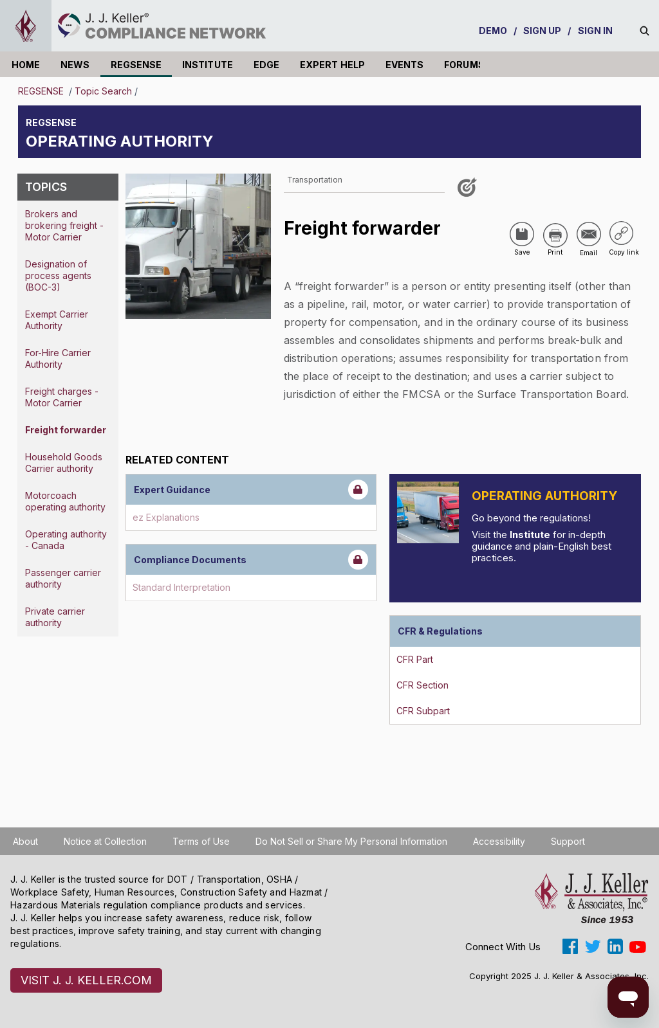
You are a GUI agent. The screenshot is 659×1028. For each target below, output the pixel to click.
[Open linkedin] (615, 946)
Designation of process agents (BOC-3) (58, 275)
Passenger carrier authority (63, 578)
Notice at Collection (105, 841)
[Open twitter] (592, 946)
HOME (26, 64)
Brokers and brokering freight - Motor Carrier (64, 225)
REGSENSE (136, 64)
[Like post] (469, 192)
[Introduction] (428, 512)
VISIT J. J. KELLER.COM (86, 980)
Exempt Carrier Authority (56, 320)
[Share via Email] (589, 234)
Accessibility (499, 841)
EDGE (266, 64)
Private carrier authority (55, 617)
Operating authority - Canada (66, 539)
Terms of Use (201, 841)
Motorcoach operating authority (65, 501)
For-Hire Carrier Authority (58, 358)
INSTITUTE (207, 64)
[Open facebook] (570, 946)
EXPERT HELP (332, 64)
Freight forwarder (65, 429)
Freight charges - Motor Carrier (61, 397)
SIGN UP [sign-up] (542, 30)
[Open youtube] (637, 946)
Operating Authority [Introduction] (544, 496)
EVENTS (404, 64)
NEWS (74, 64)
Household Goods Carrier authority (63, 462)
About (25, 841)
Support (568, 841)
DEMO (493, 30)
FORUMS (464, 64)
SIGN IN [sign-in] (595, 30)
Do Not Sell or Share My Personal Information (351, 841)
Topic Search (103, 91)
